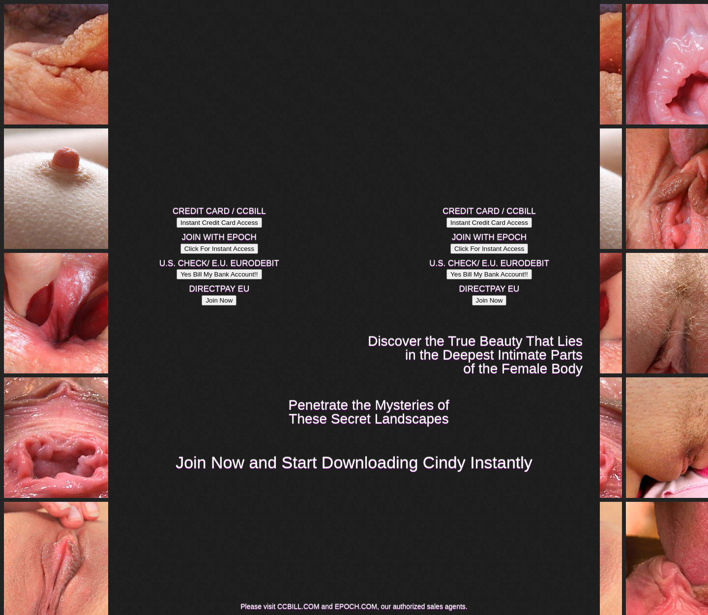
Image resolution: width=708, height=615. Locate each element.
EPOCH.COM (356, 607)
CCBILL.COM (298, 607)
